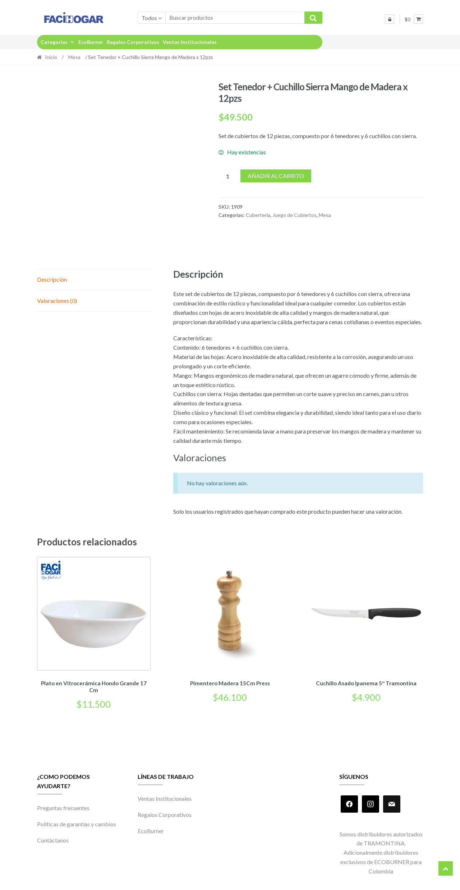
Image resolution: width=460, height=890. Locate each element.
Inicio (51, 57)
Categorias (58, 42)
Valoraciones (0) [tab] (57, 300)
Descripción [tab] (52, 279)
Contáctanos (53, 839)
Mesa (74, 57)
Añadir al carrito (276, 175)
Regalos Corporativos (133, 42)
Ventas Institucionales (190, 42)
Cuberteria (258, 215)
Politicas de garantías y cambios (76, 822)
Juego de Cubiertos (294, 215)
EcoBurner (90, 42)
